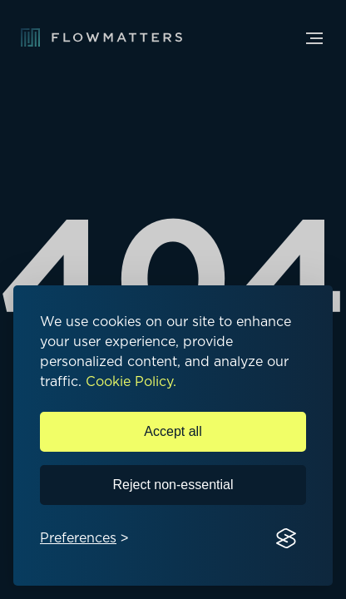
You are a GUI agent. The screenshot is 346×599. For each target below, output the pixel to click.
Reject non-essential (173, 485)
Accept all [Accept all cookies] (172, 431)
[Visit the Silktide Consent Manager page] (286, 539)
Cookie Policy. (131, 382)
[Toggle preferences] (84, 538)
